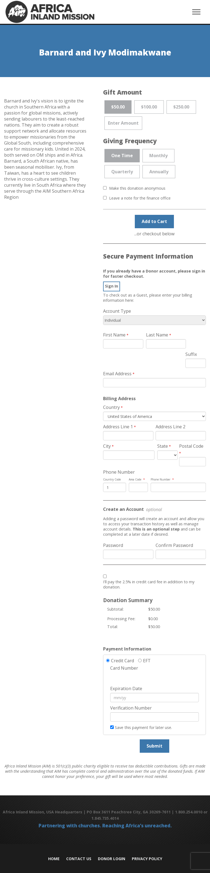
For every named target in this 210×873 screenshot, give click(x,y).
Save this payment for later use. (143, 727)
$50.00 (154, 609)
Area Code (135, 479)
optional (153, 509)
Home (54, 859)
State (162, 446)
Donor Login (111, 859)
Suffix (191, 354)
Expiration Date (126, 688)
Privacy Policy (147, 859)
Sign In (111, 286)
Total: (112, 626)
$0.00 (153, 618)
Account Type (117, 311)
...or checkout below (154, 234)
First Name (114, 335)
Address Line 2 (170, 427)
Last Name (157, 335)
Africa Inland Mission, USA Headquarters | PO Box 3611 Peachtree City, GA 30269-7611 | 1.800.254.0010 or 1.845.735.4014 (105, 815)
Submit (154, 746)
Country (111, 407)
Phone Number (119, 472)
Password (113, 545)
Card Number (124, 668)
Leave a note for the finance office (140, 198)
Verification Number (131, 708)
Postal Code (191, 446)
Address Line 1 (118, 427)
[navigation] (196, 12)
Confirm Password (174, 545)
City (107, 446)
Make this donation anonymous (137, 188)
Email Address (117, 374)
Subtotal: (115, 609)
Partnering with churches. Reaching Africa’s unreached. (105, 826)
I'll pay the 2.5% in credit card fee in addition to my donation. (148, 584)
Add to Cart (154, 221)
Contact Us (78, 859)
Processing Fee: (121, 618)
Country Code (112, 479)
